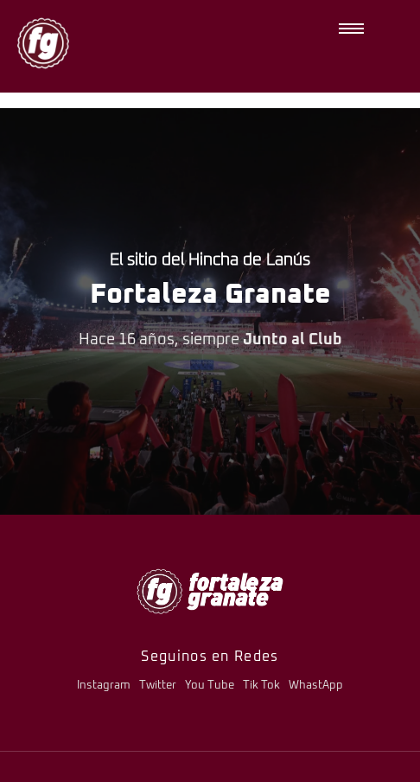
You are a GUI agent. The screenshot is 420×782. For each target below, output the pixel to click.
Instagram (103, 685)
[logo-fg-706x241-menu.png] (210, 591)
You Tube (209, 685)
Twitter (157, 685)
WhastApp (316, 685)
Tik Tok (261, 685)
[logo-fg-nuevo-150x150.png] (43, 43)
